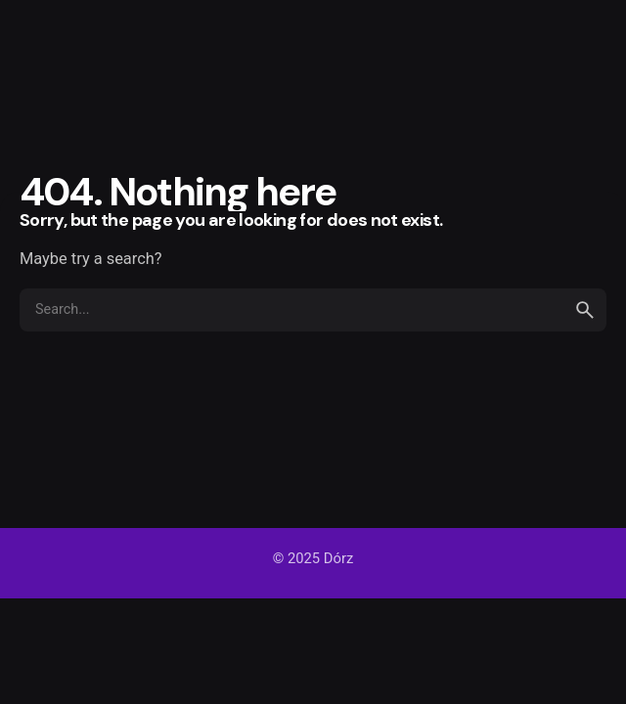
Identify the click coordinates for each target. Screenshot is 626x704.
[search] (584, 309)
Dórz (338, 558)
